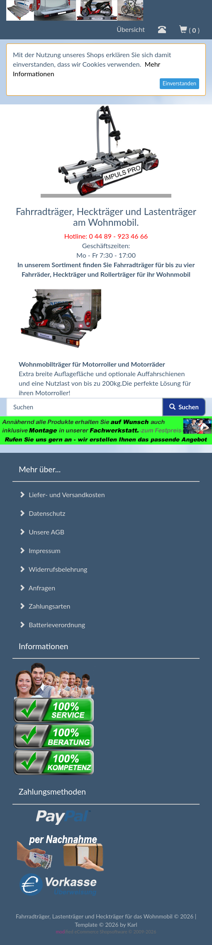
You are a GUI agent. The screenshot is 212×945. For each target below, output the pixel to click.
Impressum (40, 550)
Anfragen (37, 588)
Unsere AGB (41, 532)
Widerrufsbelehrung (53, 569)
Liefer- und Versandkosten (62, 494)
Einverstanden (179, 83)
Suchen (184, 407)
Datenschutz (42, 513)
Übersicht (131, 29)
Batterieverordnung (52, 624)
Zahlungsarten (44, 606)
